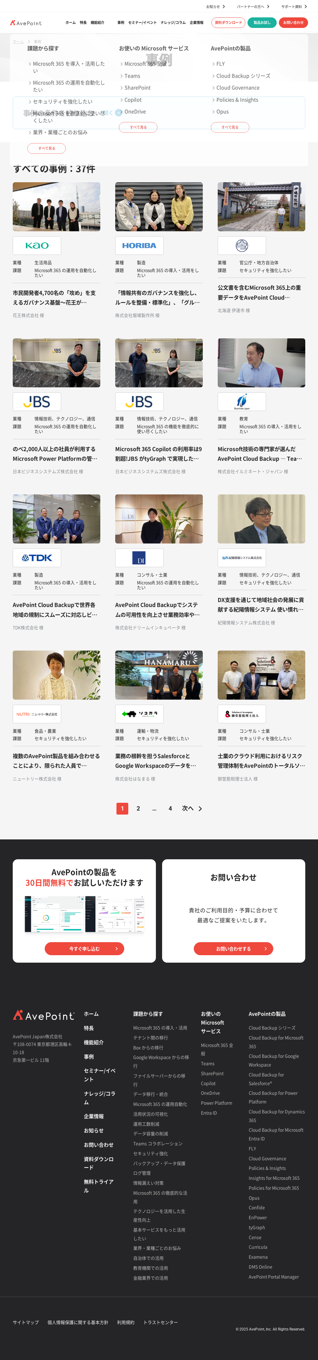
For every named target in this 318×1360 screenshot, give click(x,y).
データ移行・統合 (150, 1094)
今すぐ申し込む (84, 948)
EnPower (258, 1217)
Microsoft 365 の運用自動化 (160, 1104)
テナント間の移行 (150, 1037)
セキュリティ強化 (150, 1153)
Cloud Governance (267, 1158)
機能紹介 (97, 22)
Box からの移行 (148, 1047)
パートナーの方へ (250, 6)
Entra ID (209, 1112)
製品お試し (262, 22)
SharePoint (212, 1073)
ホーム (71, 22)
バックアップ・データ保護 (159, 1163)
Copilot (208, 1083)
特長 (83, 22)
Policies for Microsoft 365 (274, 1188)
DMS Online (260, 1266)
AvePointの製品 (267, 1013)
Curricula (258, 1247)
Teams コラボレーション (158, 1143)
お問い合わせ (293, 22)
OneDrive (210, 1093)
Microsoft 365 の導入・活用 (160, 1027)
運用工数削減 (146, 1124)
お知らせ (213, 6)
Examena (258, 1257)
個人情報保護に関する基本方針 (78, 1322)
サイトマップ (26, 1322)
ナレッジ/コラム (173, 22)
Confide (257, 1207)
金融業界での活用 (150, 1278)
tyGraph (257, 1227)
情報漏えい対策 (148, 1183)
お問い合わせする (233, 948)
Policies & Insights (267, 1168)
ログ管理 (142, 1173)
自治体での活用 (148, 1258)
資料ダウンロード (228, 22)
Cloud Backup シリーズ (272, 1027)
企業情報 (196, 22)
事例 (120, 22)
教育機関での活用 (150, 1268)
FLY (252, 1148)
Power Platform (216, 1103)
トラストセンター (160, 1322)
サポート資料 (291, 6)
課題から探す (148, 1013)
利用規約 (125, 1322)
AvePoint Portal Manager (274, 1276)
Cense (255, 1237)
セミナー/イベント (142, 22)
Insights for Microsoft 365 (274, 1178)
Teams (208, 1063)
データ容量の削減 (150, 1133)
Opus (254, 1198)
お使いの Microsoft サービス (212, 1022)
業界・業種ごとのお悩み (157, 1248)
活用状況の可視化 (150, 1114)
